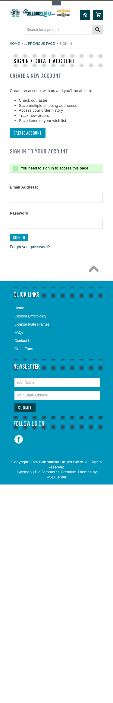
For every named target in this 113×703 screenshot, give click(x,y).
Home (15, 43)
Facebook (18, 439)
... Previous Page (39, 43)
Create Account (28, 133)
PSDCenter (57, 477)
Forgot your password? (30, 247)
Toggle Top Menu (56, 3)
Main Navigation (15, 30)
